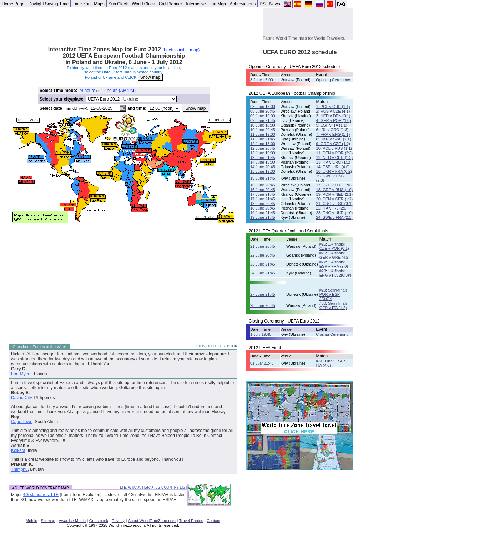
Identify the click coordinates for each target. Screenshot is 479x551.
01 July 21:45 (261, 363)
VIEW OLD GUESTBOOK (216, 346)
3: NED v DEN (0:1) (333, 116)
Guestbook (98, 521)
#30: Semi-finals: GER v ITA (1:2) (334, 305)
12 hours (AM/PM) (118, 90)
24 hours (87, 90)
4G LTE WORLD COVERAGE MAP (40, 488)
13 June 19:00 (262, 153)
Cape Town (21, 421)
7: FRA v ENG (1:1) (333, 134)
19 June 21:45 (262, 213)
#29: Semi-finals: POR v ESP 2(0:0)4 (334, 294)
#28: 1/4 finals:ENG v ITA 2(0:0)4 (335, 273)
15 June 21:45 (262, 178)
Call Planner (170, 3)
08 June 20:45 (262, 111)
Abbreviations (243, 3)
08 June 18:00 (262, 106)
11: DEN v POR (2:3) (334, 153)
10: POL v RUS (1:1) (334, 148)
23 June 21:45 (262, 264)
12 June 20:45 (262, 148)
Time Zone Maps (88, 3)
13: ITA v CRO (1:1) (333, 162)
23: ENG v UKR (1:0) (334, 213)
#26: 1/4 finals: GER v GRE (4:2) (334, 255)
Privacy (118, 521)
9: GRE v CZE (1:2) (333, 143)
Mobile (31, 521)
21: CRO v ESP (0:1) (334, 203)
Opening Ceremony (333, 80)
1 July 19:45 (260, 334)
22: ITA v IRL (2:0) (332, 208)
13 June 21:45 (262, 157)
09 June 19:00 (262, 116)
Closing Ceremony (332, 334)
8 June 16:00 (261, 80)
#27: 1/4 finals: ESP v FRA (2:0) (333, 264)
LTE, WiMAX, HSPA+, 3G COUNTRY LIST (153, 487)
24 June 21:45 (262, 273)
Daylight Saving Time (48, 3)
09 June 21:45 (262, 120)
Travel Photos (191, 521)
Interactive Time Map (206, 3)
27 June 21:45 (262, 294)
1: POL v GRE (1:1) (333, 106)
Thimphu (19, 469)
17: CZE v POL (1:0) (334, 185)
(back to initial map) (181, 49)
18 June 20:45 (262, 203)
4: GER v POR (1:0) (333, 120)
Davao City (21, 397)
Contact (213, 521)
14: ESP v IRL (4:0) (333, 167)
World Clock (143, 3)
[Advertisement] (131, 24)
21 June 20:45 (262, 246)
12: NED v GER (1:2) (334, 157)
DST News (269, 3)
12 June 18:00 (262, 143)
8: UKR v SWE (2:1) (333, 139)
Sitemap (48, 521)
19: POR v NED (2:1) (334, 194)
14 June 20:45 (262, 167)
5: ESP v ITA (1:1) (331, 125)
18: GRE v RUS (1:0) (334, 189)
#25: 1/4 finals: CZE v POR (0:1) (334, 246)
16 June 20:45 (262, 185)
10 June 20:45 (262, 130)
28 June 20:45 (262, 305)
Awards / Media (72, 521)
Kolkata (18, 450)
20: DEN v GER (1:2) (334, 199)
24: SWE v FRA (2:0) (334, 217)
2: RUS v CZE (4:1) (333, 111)
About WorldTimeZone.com (152, 521)
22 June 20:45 (262, 255)
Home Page (13, 3)
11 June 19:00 (262, 134)
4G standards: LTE (41, 494)
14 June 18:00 (262, 162)
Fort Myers (21, 373)
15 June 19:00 (262, 171)
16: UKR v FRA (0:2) (334, 171)
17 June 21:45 (262, 194)
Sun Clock (118, 3)
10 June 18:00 (262, 125)
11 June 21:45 (262, 139)
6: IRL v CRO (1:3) (332, 130)
